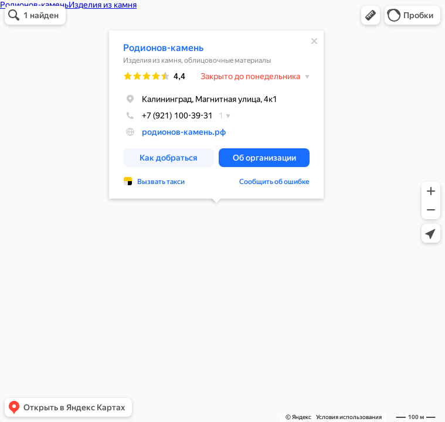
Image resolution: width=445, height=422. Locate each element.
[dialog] (216, 114)
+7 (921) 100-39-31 (168, 115)
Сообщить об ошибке (274, 182)
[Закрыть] (314, 41)
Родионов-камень (163, 47)
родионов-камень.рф (184, 132)
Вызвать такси (161, 182)
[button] (370, 15)
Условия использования (349, 417)
